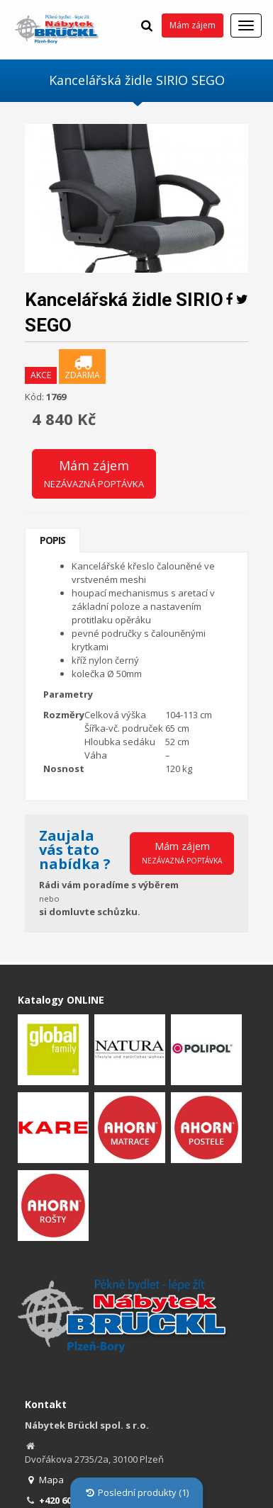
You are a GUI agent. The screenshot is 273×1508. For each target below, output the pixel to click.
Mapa (44, 1479)
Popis (52, 540)
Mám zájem (192, 25)
